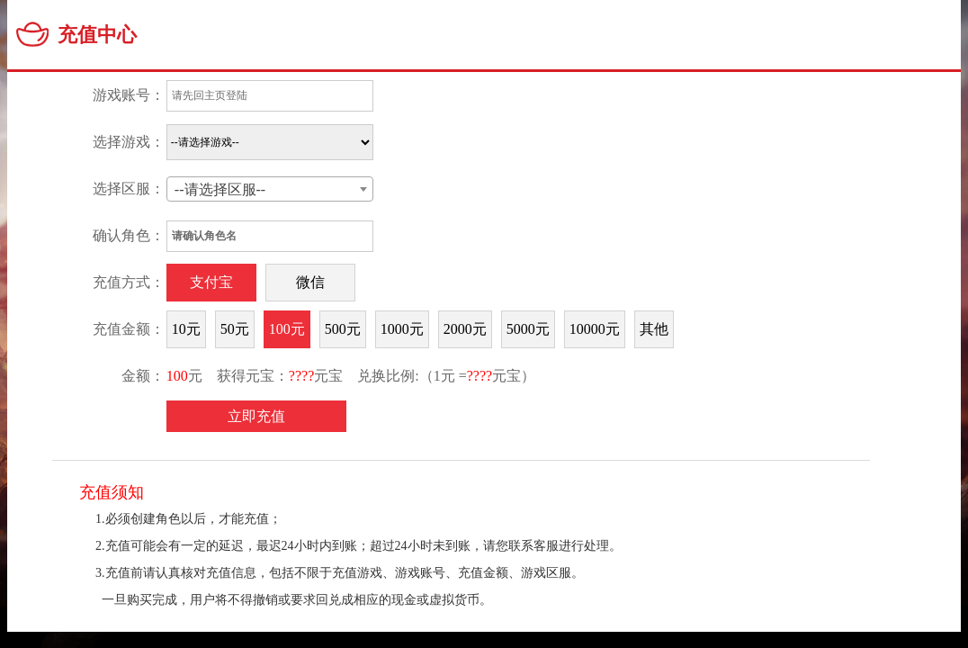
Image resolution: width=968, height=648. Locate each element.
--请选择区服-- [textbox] (220, 189)
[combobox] (269, 189)
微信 (310, 282)
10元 (186, 329)
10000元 (594, 329)
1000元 (402, 329)
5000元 (528, 329)
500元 (343, 329)
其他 (654, 329)
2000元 (465, 329)
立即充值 (256, 416)
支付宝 (211, 282)
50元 (234, 329)
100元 (287, 329)
